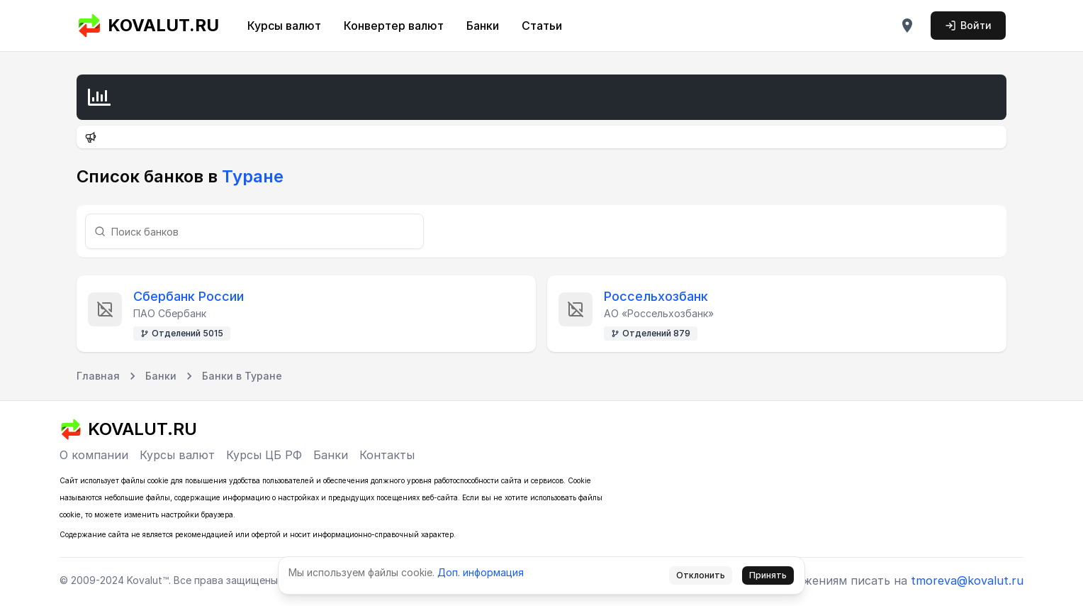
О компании (94, 455)
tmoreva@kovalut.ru (967, 580)
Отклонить (700, 575)
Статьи (542, 25)
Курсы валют (284, 25)
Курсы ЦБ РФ (264, 455)
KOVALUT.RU (148, 25)
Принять (768, 575)
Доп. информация (480, 572)
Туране (251, 176)
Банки (482, 25)
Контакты (387, 455)
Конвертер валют (394, 25)
